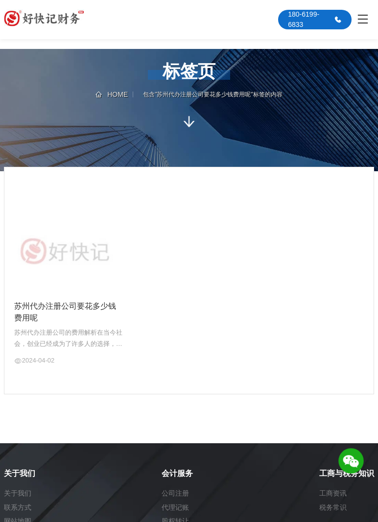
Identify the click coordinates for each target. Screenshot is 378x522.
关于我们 (17, 493)
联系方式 (17, 507)
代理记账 (175, 507)
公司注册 (175, 493)
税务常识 (333, 507)
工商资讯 (333, 493)
